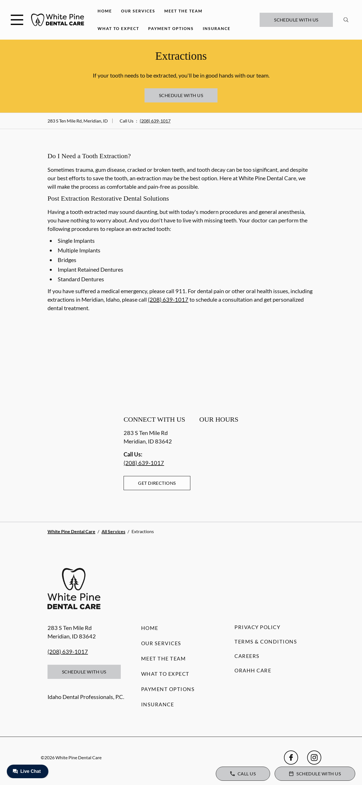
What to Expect (118, 28)
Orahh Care (252, 670)
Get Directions (157, 483)
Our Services (138, 10)
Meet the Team (183, 10)
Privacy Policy (257, 627)
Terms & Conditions (265, 641)
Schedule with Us (296, 19)
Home (105, 10)
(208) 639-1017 (155, 120)
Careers (247, 656)
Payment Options (171, 28)
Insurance (216, 28)
